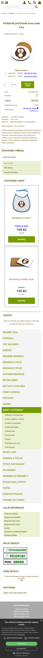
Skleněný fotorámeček (14, 415)
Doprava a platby (10, 535)
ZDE (21, 580)
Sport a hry (9, 452)
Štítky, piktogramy (14, 464)
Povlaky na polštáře (13, 423)
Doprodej (8, 338)
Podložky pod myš (12, 443)
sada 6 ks (11, 76)
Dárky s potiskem (13, 410)
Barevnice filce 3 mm (12, 524)
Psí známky (9, 470)
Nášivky (7, 350)
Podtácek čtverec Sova (21, 279)
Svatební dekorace (13, 374)
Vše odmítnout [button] (21, 648)
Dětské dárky (10, 380)
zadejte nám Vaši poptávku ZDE (15, 593)
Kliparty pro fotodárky (12, 517)
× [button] (41, 620)
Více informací (21, 634)
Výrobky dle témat (13, 500)
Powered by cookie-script (21, 655)
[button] (21, 653)
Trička (6, 488)
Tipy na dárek (10, 344)
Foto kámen (10, 447)
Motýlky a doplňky (14, 386)
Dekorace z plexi (12, 368)
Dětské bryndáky (11, 427)
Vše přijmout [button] (21, 643)
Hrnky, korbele (11, 392)
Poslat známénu (11, 172)
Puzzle (7, 439)
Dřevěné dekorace (13, 356)
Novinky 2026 (10, 332)
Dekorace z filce (12, 362)
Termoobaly (10, 435)
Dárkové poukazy (13, 494)
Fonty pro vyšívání (11, 514)
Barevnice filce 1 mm (12, 521)
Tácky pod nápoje (9, 157)
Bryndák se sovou (21, 218)
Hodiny (7, 404)
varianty (21, 239)
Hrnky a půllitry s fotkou (14, 419)
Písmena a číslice (13, 458)
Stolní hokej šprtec (14, 482)
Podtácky (8, 398)
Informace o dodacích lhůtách (15, 532)
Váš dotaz (8, 168)
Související (8, 163)
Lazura (6, 528)
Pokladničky (10, 431)
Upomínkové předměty (15, 476)
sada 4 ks (11, 73)
